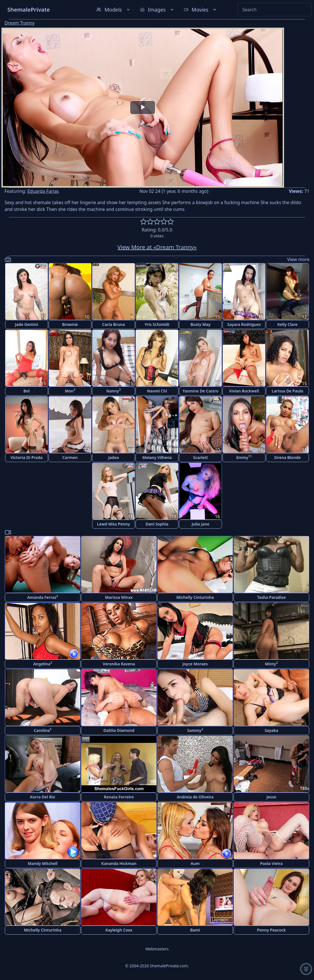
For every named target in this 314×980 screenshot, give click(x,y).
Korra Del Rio (42, 797)
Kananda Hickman (118, 863)
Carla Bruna (113, 324)
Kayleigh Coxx (118, 930)
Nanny (113, 391)
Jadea (113, 457)
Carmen (70, 457)
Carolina (43, 730)
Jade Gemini (26, 324)
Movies (200, 9)
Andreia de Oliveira (195, 797)
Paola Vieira (271, 863)
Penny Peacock (271, 930)
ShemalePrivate (28, 9)
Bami (195, 930)
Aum (195, 863)
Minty (271, 663)
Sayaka (271, 730)
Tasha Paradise (271, 597)
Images (157, 9)
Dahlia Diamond (118, 730)
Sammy (195, 730)
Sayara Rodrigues (244, 324)
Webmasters (157, 949)
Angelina (42, 663)
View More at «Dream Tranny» (157, 247)
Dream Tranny (19, 23)
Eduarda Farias (43, 191)
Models (114, 9)
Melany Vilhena (157, 457)
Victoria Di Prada (26, 457)
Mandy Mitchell (43, 863)
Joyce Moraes (195, 663)
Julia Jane (201, 524)
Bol (26, 391)
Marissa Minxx (119, 597)
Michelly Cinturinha (195, 597)
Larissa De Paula (287, 391)
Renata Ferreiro (119, 797)
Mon (70, 391)
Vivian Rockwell (244, 391)
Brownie (70, 324)
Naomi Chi (157, 391)
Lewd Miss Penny (113, 524)
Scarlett (200, 457)
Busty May (201, 324)
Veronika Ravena (119, 663)
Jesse (271, 797)
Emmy (244, 457)
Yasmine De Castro (200, 391)
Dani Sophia (156, 524)
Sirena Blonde (287, 457)
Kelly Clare (287, 324)
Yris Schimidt (157, 324)
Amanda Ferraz (42, 597)
